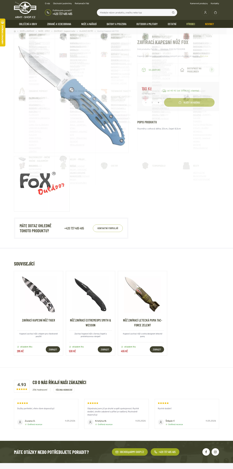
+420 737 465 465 (62, 14)
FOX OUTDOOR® (177, 49)
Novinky (209, 24)
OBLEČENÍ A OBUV (28, 24)
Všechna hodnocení (64, 389)
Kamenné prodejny (199, 3)
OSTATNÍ (172, 24)
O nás (47, 3)
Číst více (204, 56)
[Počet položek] (152, 102)
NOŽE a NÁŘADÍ (89, 24)
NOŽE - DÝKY (44, 31)
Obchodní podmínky (62, 3)
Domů (15, 31)
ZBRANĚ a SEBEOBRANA (59, 24)
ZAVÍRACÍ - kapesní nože (64, 31)
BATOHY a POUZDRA (116, 24)
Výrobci (190, 24)
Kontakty (215, 3)
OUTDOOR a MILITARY (147, 24)
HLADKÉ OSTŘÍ (86, 31)
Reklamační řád (82, 3)
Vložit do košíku (189, 102)
